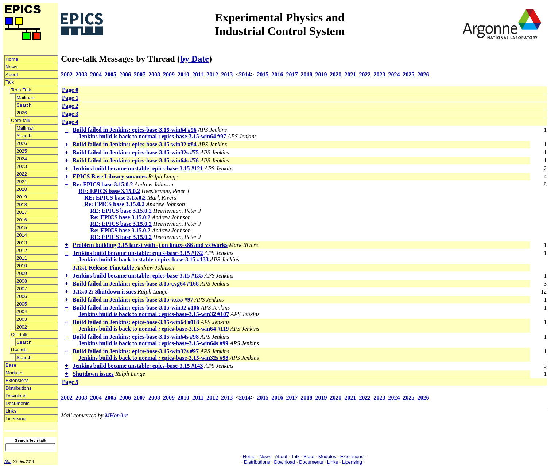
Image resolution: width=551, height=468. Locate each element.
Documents (17, 403)
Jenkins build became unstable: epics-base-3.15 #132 (138, 253)
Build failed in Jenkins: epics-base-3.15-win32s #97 (136, 351)
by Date (194, 58)
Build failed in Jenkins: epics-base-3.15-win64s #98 (136, 337)
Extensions (17, 380)
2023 (21, 166)
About (11, 74)
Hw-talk (19, 350)
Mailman (25, 97)
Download (16, 395)
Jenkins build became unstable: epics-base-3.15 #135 (138, 275)
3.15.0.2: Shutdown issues (104, 291)
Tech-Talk (21, 90)
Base (10, 365)
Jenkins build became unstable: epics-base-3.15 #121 (138, 168)
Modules (14, 372)
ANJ (7, 462)
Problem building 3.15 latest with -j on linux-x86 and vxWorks (150, 245)
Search (23, 105)
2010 (21, 265)
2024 (21, 158)
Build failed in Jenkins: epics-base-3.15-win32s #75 (136, 152)
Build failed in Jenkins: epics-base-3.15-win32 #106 (136, 307)
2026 (21, 112)
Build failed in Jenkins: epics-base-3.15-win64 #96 (135, 130)
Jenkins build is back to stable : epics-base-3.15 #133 (143, 259)
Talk (9, 82)
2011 (21, 258)
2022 (21, 174)
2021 (21, 181)
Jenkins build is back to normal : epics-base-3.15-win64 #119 (153, 329)
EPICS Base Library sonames (110, 176)
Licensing (15, 418)
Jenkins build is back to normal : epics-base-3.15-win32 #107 (153, 314)
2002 (21, 327)
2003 (21, 319)
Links (10, 411)
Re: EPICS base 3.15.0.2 (103, 184)
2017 (21, 212)
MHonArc (116, 415)
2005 (21, 304)
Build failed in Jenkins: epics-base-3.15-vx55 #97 (133, 299)
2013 (21, 242)
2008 (21, 281)
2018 (21, 204)
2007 (21, 288)
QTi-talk (19, 334)
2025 (21, 151)
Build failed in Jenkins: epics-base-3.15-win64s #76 (136, 160)
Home (11, 59)
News (11, 67)
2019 (21, 197)
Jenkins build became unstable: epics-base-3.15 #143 (138, 366)
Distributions (18, 388)
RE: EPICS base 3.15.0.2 (109, 191)
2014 (21, 235)
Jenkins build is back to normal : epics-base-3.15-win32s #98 (153, 358)
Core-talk (20, 120)
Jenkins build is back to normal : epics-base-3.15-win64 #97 (152, 136)
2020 (21, 189)
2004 (21, 311)
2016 (21, 220)
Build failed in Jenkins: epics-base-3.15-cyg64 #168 (136, 283)
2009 (21, 273)
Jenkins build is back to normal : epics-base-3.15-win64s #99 (153, 343)
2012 (21, 250)
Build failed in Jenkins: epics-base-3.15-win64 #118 (136, 322)
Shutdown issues (93, 374)
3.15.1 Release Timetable (103, 267)
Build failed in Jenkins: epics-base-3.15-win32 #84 (135, 144)
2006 (21, 296)
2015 (21, 227)
